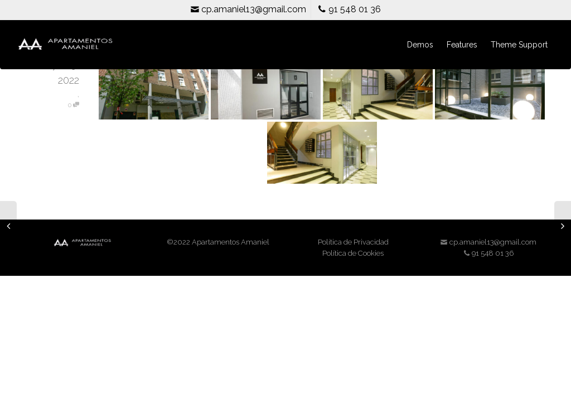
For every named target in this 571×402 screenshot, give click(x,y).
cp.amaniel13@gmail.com (248, 9)
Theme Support (519, 44)
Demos (420, 44)
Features (462, 44)
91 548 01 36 (349, 9)
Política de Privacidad (353, 242)
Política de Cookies (353, 253)
